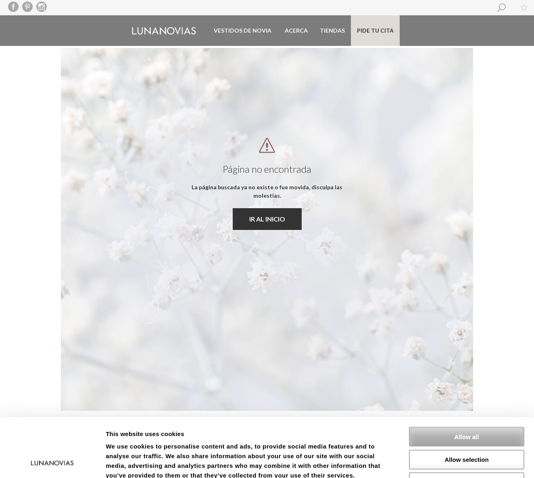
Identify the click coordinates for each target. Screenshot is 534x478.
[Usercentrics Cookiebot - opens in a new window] (52, 462)
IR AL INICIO (267, 219)
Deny (466, 427)
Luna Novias (163, 31)
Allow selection (466, 404)
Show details (423, 462)
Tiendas (332, 30)
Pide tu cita (375, 30)
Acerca (296, 30)
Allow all (467, 381)
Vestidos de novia (242, 30)
